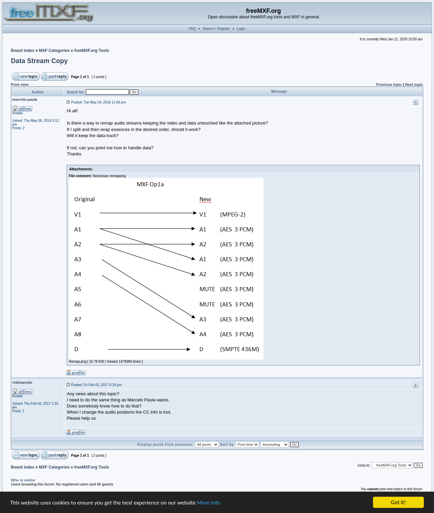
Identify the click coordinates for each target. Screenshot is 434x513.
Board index (22, 50)
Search (207, 29)
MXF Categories (54, 50)
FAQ (192, 29)
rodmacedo (22, 382)
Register (223, 29)
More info (208, 502)
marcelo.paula (24, 99)
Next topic (414, 84)
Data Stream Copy (39, 60)
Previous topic (389, 84)
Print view (19, 84)
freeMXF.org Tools (91, 50)
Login (241, 29)
